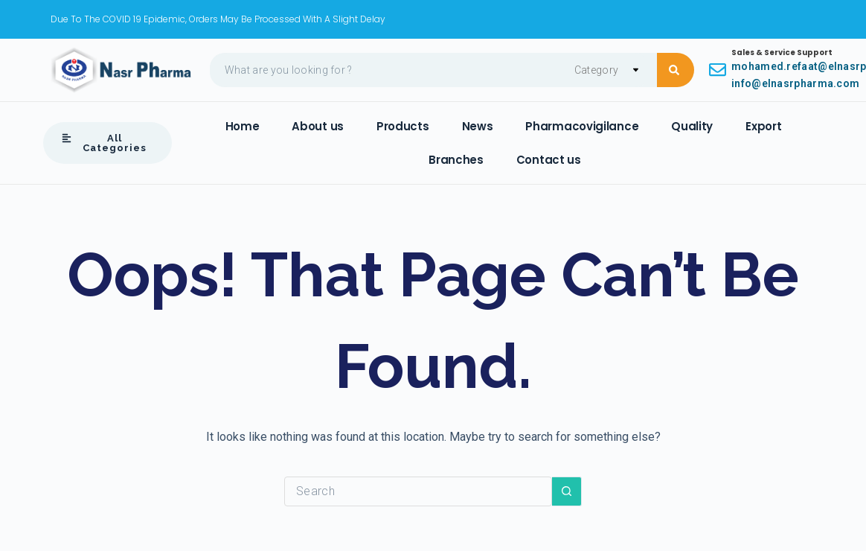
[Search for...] (418, 491)
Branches (456, 160)
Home (242, 126)
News (477, 126)
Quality (692, 126)
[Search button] (567, 491)
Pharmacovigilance (581, 126)
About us (318, 126)
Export (763, 126)
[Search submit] (675, 70)
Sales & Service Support (782, 52)
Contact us (548, 160)
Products (402, 126)
